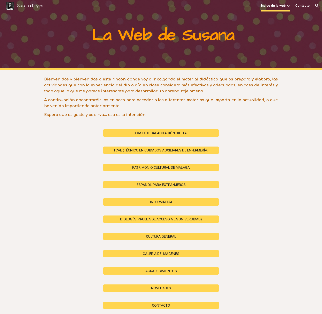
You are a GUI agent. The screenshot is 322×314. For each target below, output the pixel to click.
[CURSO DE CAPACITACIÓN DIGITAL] (161, 133)
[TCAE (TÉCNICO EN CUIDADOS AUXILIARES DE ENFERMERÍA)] (161, 150)
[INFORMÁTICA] (161, 202)
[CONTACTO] (161, 305)
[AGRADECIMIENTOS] (161, 271)
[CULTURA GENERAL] (161, 236)
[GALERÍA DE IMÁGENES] (161, 253)
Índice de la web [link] (273, 6)
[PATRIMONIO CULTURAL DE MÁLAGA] (161, 167)
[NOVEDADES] (161, 288)
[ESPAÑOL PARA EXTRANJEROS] (161, 184)
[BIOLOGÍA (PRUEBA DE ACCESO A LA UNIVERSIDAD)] (161, 219)
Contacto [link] (302, 6)
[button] (317, 6)
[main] (161, 35)
